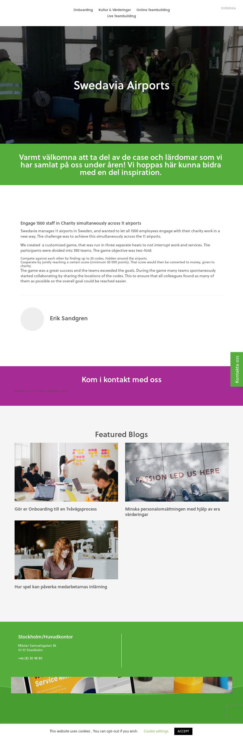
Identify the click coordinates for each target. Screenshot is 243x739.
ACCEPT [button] (183, 731)
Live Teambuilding (121, 15)
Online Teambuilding (153, 9)
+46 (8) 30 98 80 (30, 658)
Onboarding (83, 9)
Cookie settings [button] (156, 731)
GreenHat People (26, 13)
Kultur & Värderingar (115, 9)
